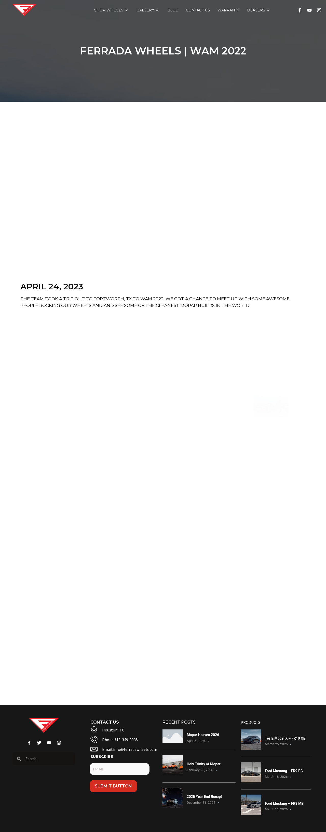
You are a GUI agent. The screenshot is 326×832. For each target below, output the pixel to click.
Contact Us (198, 10)
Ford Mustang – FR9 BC (284, 771)
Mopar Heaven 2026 (203, 735)
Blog (172, 10)
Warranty (228, 10)
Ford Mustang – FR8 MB (284, 803)
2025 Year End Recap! (204, 797)
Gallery (148, 10)
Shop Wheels (111, 10)
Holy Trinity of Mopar (204, 764)
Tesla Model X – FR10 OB (285, 738)
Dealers (259, 10)
